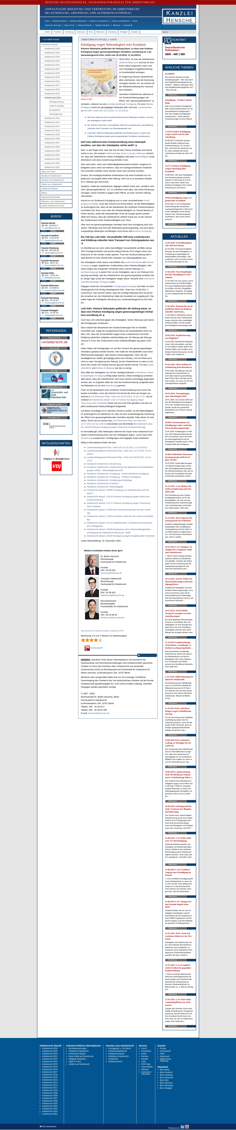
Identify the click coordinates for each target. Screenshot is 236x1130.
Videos (44, 193)
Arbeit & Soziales (56, 106)
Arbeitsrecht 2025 (52, 53)
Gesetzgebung (55, 114)
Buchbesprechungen (78, 1048)
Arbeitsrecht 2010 (52, 130)
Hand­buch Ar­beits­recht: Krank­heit (103, 483)
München (101, 32)
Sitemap (144, 1069)
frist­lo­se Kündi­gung (142, 231)
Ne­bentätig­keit (141, 156)
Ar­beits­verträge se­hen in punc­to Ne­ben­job (126, 153)
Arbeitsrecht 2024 (52, 57)
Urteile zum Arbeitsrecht (120, 21)
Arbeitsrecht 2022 (52, 65)
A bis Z (144, 1048)
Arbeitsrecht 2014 (52, 98)
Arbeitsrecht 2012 (52, 122)
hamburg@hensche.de (54, 253)
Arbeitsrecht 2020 (52, 73)
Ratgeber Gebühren (102, 25)
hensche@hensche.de (111, 573)
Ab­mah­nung (111, 385)
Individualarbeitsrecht (117, 1051)
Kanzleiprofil (127, 25)
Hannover (81, 32)
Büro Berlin (165, 1070)
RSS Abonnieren (147, 655)
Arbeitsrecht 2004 (52, 155)
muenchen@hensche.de (54, 290)
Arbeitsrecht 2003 (52, 159)
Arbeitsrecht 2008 (52, 139)
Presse (135, 21)
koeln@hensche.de (52, 278)
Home (47, 21)
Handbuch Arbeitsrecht (78, 21)
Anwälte (134, 32)
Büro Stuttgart (166, 1088)
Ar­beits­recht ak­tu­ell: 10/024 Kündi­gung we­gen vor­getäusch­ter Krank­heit (121, 536)
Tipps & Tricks (69, 25)
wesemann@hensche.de (112, 617)
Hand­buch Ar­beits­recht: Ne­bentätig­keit (105, 487)
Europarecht (54, 110)
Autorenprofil (93, 648)
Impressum (165, 1056)
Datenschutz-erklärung (166, 1060)
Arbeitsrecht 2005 (52, 151)
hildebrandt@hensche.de (112, 595)
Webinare (116, 25)
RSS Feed (145, 1064)
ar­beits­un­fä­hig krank (128, 62)
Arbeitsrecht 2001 (52, 167)
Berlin (47, 32)
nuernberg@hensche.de (54, 303)
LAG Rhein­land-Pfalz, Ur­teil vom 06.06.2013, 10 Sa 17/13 (117, 396)
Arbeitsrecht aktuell (60, 21)
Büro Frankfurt (166, 1072)
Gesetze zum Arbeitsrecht (99, 21)
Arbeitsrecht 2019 (52, 77)
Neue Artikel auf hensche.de (81, 1056)
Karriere (144, 1056)
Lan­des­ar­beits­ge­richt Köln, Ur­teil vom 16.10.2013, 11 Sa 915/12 (117, 447)
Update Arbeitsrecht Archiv (52, 206)
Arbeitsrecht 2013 (52, 118)
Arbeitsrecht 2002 (52, 163)
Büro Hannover (166, 1077)
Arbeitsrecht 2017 (52, 85)
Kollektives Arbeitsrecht (118, 1056)
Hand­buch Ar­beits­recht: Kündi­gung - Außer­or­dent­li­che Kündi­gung (118, 473)
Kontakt (144, 1059)
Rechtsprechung (56, 102)
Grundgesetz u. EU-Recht (119, 1048)
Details (53, 231)
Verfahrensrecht (115, 1061)
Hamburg (69, 32)
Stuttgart (123, 32)
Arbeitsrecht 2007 (52, 143)
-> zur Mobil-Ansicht (50, 39)
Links (143, 1061)
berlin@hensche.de (52, 228)
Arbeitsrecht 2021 (52, 69)
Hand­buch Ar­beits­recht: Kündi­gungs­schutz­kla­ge (109, 480)
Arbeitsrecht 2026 (52, 48)
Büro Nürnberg (166, 1085)
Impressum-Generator (53, 25)
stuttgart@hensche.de (53, 315)
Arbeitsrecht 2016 (52, 89)
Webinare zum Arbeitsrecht (53, 201)
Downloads (146, 1051)
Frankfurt (57, 32)
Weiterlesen (172, 95)
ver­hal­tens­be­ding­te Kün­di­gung (121, 104)
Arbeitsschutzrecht (116, 1054)
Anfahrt (44, 231)
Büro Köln (164, 1080)
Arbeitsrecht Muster (85, 25)
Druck (143, 1054)
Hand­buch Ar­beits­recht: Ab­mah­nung (104, 464)
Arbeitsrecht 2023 (52, 61)
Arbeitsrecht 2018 (52, 81)
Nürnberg (112, 32)
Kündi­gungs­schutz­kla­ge (125, 286)
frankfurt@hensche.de (53, 240)
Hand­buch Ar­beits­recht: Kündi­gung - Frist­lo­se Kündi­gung (113, 477)
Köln (91, 32)
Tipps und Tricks (48, 171)
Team (162, 1054)
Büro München (166, 1083)
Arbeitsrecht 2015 (52, 94)
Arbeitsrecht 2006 (52, 147)
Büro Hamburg (166, 1075)
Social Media (147, 1067)
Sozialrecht (113, 1059)
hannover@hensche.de (54, 265)
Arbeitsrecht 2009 (52, 134)
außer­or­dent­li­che (133, 262)
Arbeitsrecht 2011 (52, 126)
